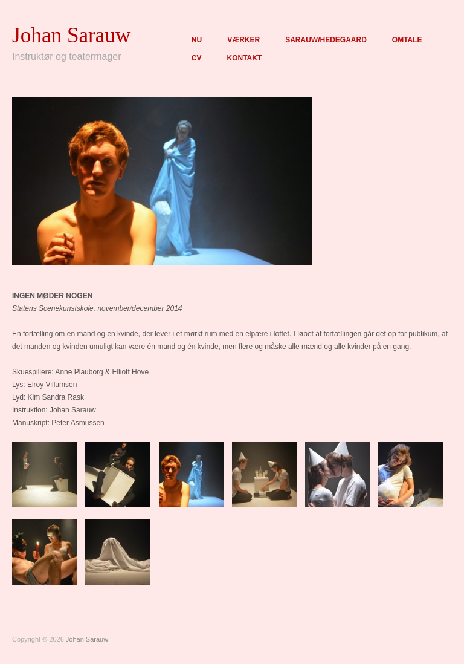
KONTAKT (244, 58)
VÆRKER (243, 40)
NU (197, 40)
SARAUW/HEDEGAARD (326, 40)
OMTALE (407, 40)
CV (197, 58)
